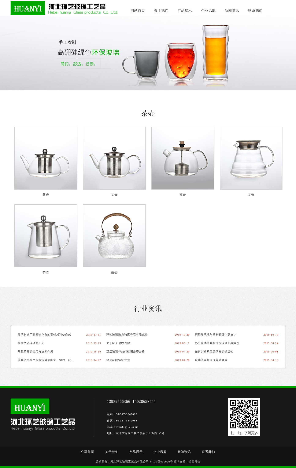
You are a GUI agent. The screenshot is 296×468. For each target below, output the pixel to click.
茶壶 (57, 96)
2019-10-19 (270, 334)
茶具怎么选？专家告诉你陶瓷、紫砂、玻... (46, 360)
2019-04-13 (270, 360)
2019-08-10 (93, 351)
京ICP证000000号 (161, 461)
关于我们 (161, 10)
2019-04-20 (182, 360)
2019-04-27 (93, 360)
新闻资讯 (231, 10)
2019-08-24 (270, 343)
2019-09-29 (93, 343)
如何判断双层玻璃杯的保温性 (214, 351)
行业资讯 (148, 308)
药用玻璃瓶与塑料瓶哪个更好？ (215, 334)
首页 (32, 96)
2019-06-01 (270, 351)
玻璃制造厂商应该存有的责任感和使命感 (44, 334)
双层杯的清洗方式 (118, 360)
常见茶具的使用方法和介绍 (35, 351)
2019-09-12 (182, 343)
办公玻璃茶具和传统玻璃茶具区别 (217, 343)
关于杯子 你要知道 (118, 343)
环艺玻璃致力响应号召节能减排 (127, 334)
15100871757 (273, 6)
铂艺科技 (194, 461)
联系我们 (254, 10)
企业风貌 (208, 10)
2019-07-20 (182, 351)
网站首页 (137, 10)
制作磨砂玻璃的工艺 (31, 343)
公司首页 (87, 452)
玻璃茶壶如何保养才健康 (211, 360)
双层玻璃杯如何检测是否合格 (125, 351)
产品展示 (184, 10)
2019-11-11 (93, 334)
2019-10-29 (182, 334)
